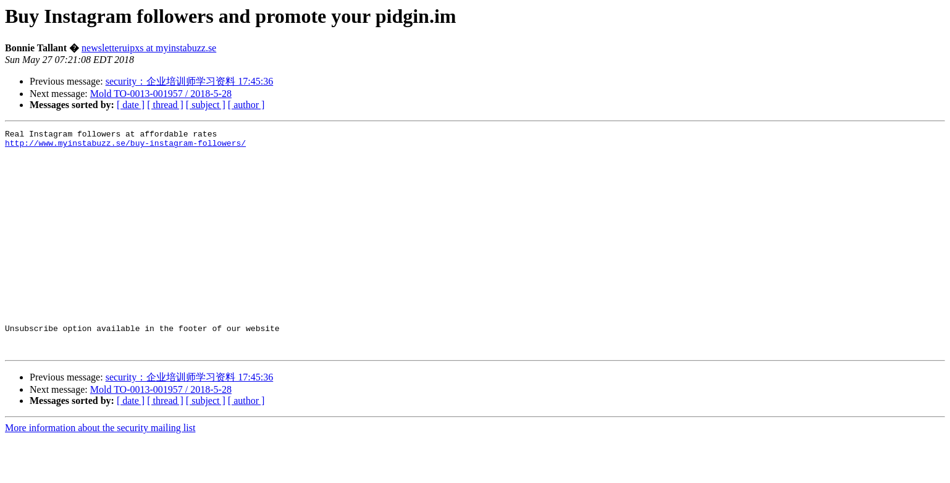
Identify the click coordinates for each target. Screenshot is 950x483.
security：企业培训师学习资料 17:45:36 (190, 81)
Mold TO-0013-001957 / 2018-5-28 (161, 93)
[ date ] (131, 104)
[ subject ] (205, 104)
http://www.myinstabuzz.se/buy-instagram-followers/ (125, 146)
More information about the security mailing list (100, 472)
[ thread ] (165, 104)
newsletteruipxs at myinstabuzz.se (149, 48)
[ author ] (246, 104)
